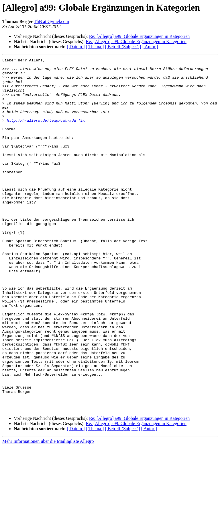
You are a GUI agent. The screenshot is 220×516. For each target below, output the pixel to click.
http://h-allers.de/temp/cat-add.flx (46, 133)
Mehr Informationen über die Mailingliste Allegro (48, 511)
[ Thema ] (95, 46)
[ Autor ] (150, 46)
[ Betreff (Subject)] (122, 498)
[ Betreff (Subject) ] (123, 46)
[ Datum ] (76, 46)
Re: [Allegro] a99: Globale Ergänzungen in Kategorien (139, 36)
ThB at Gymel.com (51, 21)
